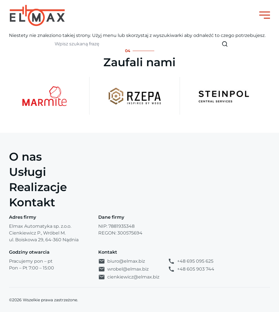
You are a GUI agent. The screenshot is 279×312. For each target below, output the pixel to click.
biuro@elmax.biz (121, 261)
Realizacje (38, 187)
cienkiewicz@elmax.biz (128, 277)
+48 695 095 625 (190, 261)
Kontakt (32, 202)
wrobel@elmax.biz (123, 269)
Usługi (27, 172)
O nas (25, 156)
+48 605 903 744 (191, 269)
